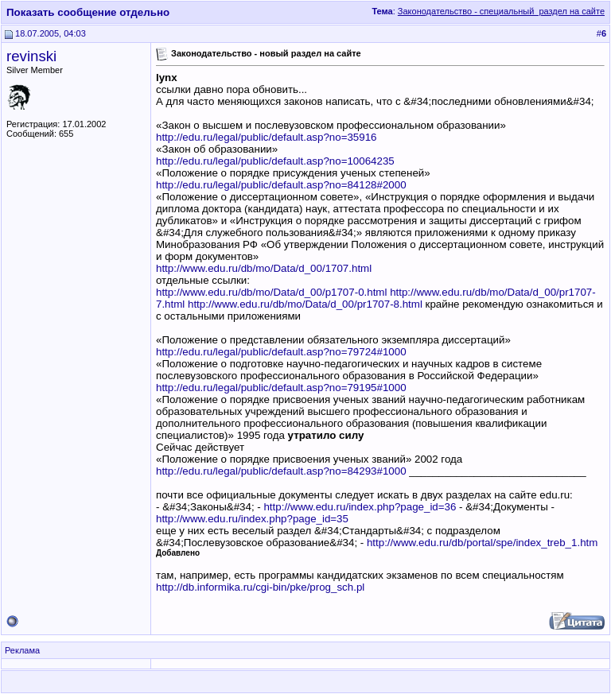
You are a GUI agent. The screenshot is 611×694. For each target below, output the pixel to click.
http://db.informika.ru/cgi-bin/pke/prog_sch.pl (260, 587)
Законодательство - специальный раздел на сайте (501, 11)
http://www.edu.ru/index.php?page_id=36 (359, 507)
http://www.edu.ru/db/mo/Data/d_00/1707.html (264, 268)
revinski (31, 56)
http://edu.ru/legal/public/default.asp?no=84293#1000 (281, 471)
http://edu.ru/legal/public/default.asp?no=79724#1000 (281, 352)
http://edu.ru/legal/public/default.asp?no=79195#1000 (281, 388)
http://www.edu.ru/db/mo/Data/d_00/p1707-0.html (271, 292)
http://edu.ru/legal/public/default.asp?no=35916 (266, 137)
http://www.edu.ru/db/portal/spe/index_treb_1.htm (482, 543)
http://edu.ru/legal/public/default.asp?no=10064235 (275, 161)
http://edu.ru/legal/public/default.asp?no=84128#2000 (281, 185)
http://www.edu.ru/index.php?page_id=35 (252, 519)
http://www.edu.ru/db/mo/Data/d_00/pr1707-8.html (305, 304)
